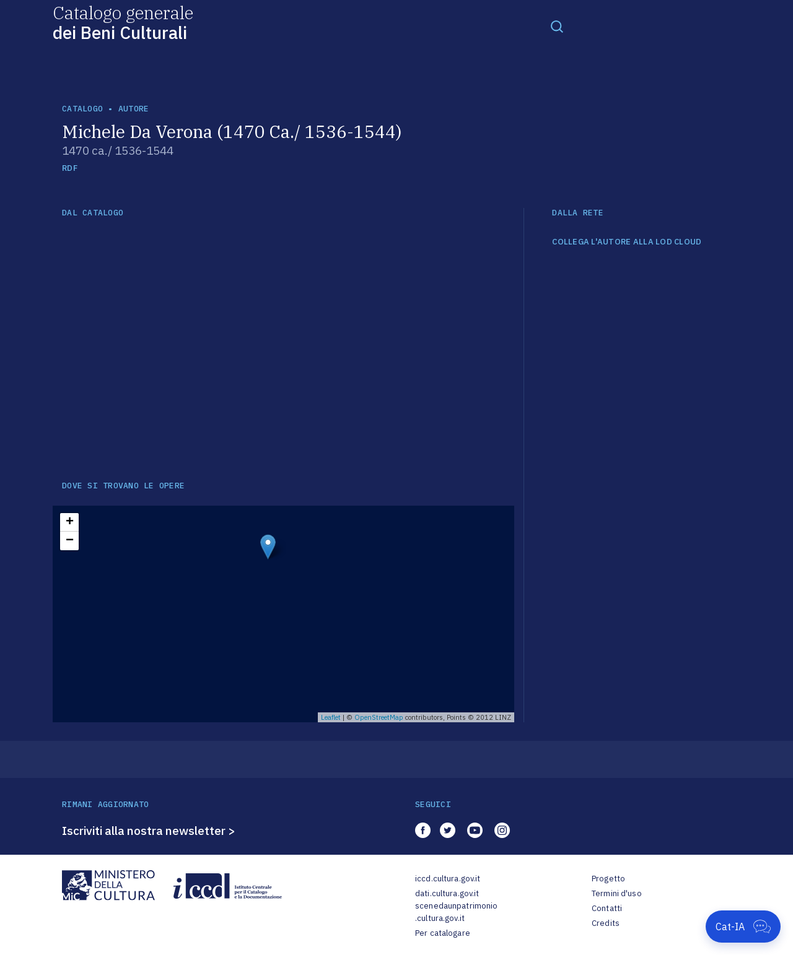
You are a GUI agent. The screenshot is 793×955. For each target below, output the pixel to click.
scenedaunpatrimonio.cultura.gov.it (456, 912)
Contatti (607, 908)
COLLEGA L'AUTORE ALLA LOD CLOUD (626, 242)
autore (133, 108)
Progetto (608, 878)
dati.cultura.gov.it (447, 893)
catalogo (82, 108)
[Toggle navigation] (557, 26)
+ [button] (70, 522)
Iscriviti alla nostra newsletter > (148, 830)
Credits (606, 923)
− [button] (70, 541)
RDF (69, 168)
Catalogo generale (123, 22)
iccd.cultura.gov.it (447, 878)
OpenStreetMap (378, 717)
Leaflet (331, 717)
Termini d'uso (617, 893)
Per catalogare (442, 933)
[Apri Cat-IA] (743, 926)
